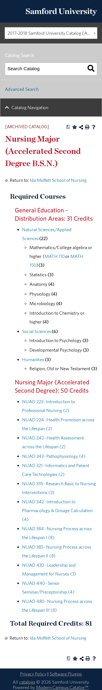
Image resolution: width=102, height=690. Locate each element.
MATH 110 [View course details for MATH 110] (55, 256)
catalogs (27, 682)
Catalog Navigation (30, 107)
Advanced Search (21, 89)
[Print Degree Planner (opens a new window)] (68, 127)
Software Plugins (66, 674)
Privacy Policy (33, 674)
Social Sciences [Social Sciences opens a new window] (36, 331)
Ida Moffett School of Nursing (58, 180)
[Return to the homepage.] (61, 17)
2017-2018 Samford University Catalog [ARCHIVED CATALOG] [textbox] (52, 33)
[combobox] (51, 33)
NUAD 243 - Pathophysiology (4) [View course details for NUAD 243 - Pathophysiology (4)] (53, 456)
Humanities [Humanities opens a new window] (33, 359)
